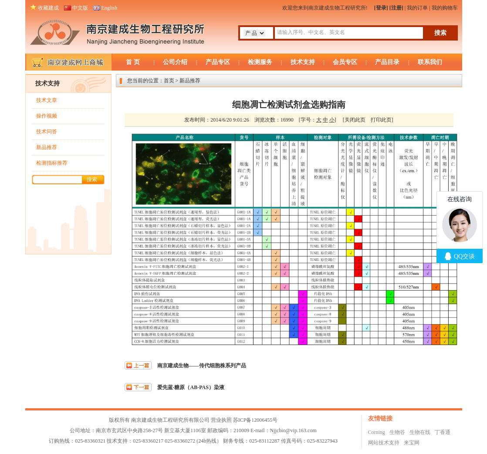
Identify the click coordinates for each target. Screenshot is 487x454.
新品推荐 (46, 147)
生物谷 (397, 432)
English (109, 8)
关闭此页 (355, 120)
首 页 (133, 62)
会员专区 (345, 62)
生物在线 (419, 432)
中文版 (80, 8)
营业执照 (221, 420)
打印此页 (381, 120)
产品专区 (218, 62)
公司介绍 (175, 62)
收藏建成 (48, 8)
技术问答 (46, 132)
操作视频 (46, 116)
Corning (376, 432)
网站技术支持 (383, 443)
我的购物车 (445, 8)
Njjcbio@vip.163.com (293, 430)
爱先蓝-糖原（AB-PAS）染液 (190, 387)
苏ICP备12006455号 (255, 420)
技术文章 (46, 100)
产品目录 (387, 62)
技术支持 (303, 62)
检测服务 (260, 62)
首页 (169, 81)
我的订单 (417, 8)
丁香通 (442, 432)
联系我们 (430, 62)
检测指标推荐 (52, 163)
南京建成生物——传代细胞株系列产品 (201, 366)
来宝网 (411, 443)
